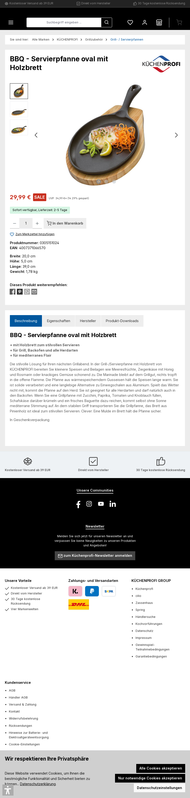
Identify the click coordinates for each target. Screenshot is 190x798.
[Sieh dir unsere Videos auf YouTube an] (100, 503)
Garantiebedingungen (151, 656)
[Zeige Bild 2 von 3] (106, 182)
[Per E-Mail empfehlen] (34, 291)
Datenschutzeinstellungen (159, 788)
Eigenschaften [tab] (58, 321)
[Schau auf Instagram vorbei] (89, 503)
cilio (138, 596)
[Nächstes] (176, 135)
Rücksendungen (20, 725)
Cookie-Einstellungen (24, 744)
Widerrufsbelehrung (23, 718)
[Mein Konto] (145, 23)
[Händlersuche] (159, 23)
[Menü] (11, 23)
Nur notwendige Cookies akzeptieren (150, 778)
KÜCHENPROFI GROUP (151, 581)
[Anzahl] (26, 223)
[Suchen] (106, 23)
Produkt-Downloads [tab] (122, 321)
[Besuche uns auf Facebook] (77, 503)
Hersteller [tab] (88, 321)
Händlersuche (146, 617)
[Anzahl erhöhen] (37, 223)
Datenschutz (144, 631)
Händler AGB (18, 697)
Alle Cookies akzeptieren (160, 768)
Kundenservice (18, 682)
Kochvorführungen (149, 624)
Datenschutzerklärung (38, 784)
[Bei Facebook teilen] (12, 291)
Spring (140, 610)
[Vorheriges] (36, 135)
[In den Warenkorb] (65, 223)
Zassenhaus (144, 603)
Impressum (144, 638)
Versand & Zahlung (22, 704)
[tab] (26, 321)
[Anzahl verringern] (14, 223)
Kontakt (14, 711)
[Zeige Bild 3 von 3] (114, 182)
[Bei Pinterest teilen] (19, 291)
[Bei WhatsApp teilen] (27, 291)
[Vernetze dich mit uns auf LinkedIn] (112, 503)
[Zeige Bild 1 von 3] (99, 182)
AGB (12, 690)
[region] (95, 135)
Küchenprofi (144, 589)
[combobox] (64, 23)
